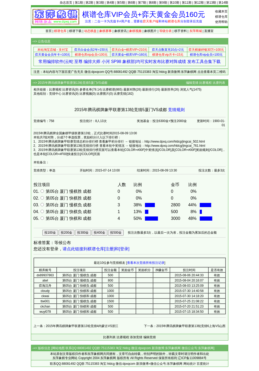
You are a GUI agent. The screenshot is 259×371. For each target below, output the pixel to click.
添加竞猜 (136, 337)
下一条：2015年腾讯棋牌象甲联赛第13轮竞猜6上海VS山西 (185, 326)
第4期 (111, 2)
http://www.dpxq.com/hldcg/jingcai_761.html (175, 146)
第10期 (174, 2)
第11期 (186, 2)
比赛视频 (85, 93)
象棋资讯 (120, 31)
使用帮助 (221, 22)
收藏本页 (221, 11)
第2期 (89, 2)
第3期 (100, 2)
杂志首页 (66, 2)
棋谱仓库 (221, 16)
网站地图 (58, 348)
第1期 (79, 2)
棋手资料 (180, 31)
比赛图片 (103, 93)
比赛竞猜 (120, 93)
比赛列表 (219, 83)
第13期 (211, 2)
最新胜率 (167, 89)
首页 (48, 31)
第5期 (121, 2)
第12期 (199, 2)
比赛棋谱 (109, 89)
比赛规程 (205, 83)
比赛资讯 (68, 89)
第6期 (132, 2)
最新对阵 (129, 89)
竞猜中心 (55, 93)
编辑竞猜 (192, 83)
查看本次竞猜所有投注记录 (145, 263)
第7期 (142, 2)
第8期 (153, 2)
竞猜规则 (176, 109)
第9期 (163, 2)
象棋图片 (150, 31)
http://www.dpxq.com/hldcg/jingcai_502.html (174, 141)
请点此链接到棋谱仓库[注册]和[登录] (96, 249)
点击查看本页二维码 (211, 72)
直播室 (209, 31)
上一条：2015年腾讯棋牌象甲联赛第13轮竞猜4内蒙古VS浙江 (76, 326)
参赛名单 (85, 89)
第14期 (223, 2)
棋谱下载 (75, 31)
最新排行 (148, 89)
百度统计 (203, 364)
